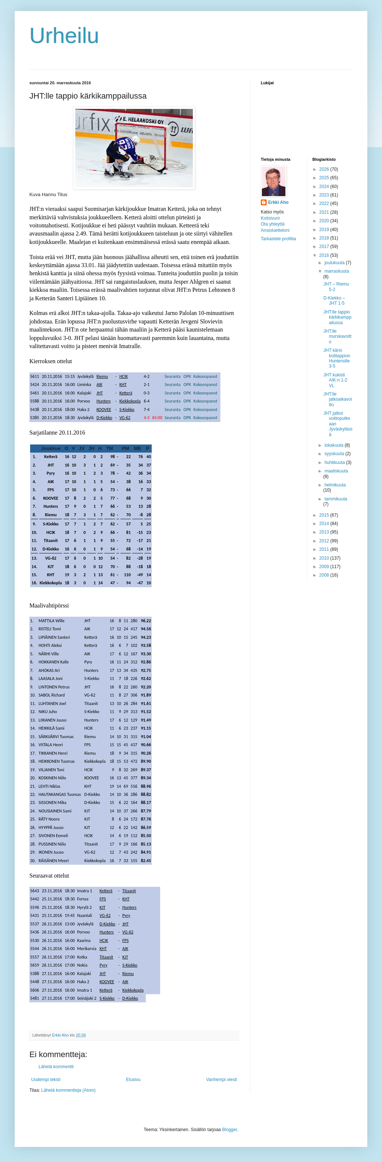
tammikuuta (335, 499)
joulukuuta (335, 262)
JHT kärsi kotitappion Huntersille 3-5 (336, 358)
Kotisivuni (270, 218)
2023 (324, 195)
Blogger (229, 1129)
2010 (324, 558)
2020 (324, 220)
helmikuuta (335, 485)
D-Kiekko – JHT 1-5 (334, 300)
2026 (324, 169)
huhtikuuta (335, 462)
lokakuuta (334, 445)
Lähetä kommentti (56, 1066)
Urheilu (64, 35)
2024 (324, 186)
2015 (324, 515)
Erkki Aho (278, 202)
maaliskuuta (336, 471)
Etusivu (133, 1079)
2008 (324, 575)
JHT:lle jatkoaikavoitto (337, 399)
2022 (324, 203)
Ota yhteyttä (273, 224)
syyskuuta (334, 453)
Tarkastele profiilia (278, 238)
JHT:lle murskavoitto (337, 336)
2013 (324, 532)
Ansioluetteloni (275, 230)
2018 (324, 238)
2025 (324, 177)
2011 (324, 549)
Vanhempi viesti (221, 1079)
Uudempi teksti (45, 1079)
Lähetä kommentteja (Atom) (68, 1090)
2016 (324, 255)
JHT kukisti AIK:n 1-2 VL (335, 380)
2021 (324, 212)
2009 (324, 566)
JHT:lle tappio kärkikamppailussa (337, 317)
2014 (324, 523)
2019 (324, 229)
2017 (324, 246)
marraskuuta (336, 271)
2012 (324, 540)
